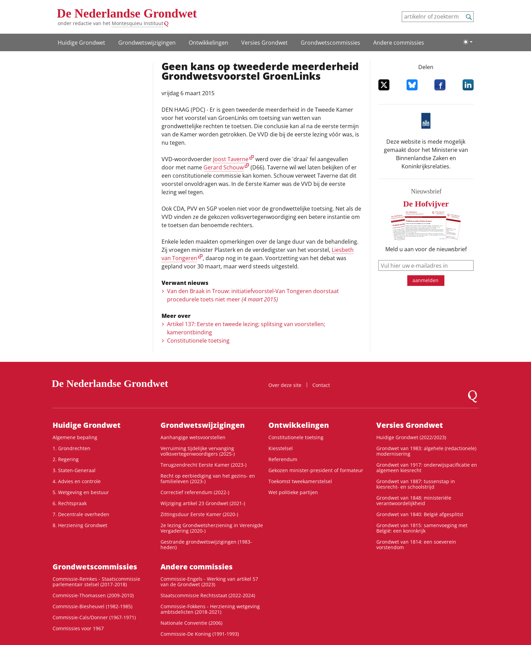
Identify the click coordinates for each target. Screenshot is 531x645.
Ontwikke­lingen (208, 42)
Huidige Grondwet (81, 42)
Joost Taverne (230, 159)
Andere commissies (398, 42)
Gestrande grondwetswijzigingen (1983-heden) (206, 544)
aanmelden (425, 280)
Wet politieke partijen (293, 492)
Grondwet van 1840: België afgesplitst (419, 514)
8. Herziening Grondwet (80, 525)
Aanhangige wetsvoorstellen (193, 437)
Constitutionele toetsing (198, 340)
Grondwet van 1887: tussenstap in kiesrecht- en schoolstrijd (415, 484)
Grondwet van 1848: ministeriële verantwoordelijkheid (413, 500)
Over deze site (284, 385)
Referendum (282, 459)
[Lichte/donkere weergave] (468, 42)
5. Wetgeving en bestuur (81, 492)
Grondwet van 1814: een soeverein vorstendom (416, 544)
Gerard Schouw (223, 167)
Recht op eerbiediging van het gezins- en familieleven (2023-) (208, 478)
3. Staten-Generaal (74, 470)
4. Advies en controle (77, 481)
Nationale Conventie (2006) (191, 623)
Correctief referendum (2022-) (195, 492)
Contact (321, 385)
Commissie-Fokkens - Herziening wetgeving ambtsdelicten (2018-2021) (210, 609)
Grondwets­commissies (330, 42)
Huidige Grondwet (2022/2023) (411, 437)
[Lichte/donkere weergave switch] (468, 42)
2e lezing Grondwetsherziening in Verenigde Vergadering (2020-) (212, 528)
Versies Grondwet (264, 42)
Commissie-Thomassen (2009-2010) (93, 595)
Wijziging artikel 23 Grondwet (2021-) (203, 503)
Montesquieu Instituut (137, 23)
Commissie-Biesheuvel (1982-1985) (92, 606)
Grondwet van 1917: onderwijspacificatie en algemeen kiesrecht (426, 467)
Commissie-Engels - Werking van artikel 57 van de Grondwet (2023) (209, 582)
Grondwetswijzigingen (147, 42)
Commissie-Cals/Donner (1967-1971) (94, 617)
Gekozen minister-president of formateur (315, 470)
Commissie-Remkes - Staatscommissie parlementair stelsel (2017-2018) (96, 582)
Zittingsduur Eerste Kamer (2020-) (199, 514)
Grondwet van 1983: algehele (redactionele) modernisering (426, 451)
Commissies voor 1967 (78, 628)
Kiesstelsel (280, 448)
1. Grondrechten (71, 448)
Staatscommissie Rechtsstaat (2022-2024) (208, 595)
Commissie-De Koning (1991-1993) (200, 634)
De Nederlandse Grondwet (127, 13)
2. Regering (66, 459)
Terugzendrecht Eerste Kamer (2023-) (203, 464)
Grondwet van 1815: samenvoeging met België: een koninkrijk (421, 528)
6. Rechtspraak (70, 503)
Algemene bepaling (75, 437)
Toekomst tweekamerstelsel (300, 481)
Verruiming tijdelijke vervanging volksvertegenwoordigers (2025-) (198, 451)
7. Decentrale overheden (81, 514)
